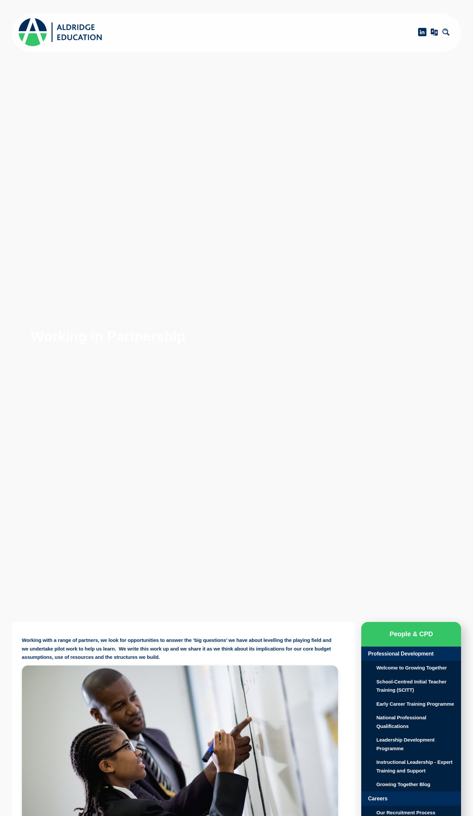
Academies (233, 32)
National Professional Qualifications (402, 738)
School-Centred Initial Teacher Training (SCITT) (414, 694)
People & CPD (370, 32)
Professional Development (404, 654)
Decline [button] (35, 803)
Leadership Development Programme (408, 761)
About (174, 32)
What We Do (299, 32)
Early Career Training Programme (402, 716)
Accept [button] (89, 803)
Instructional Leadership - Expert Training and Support (411, 783)
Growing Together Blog (406, 801)
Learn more (21, 789)
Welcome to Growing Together (403, 671)
